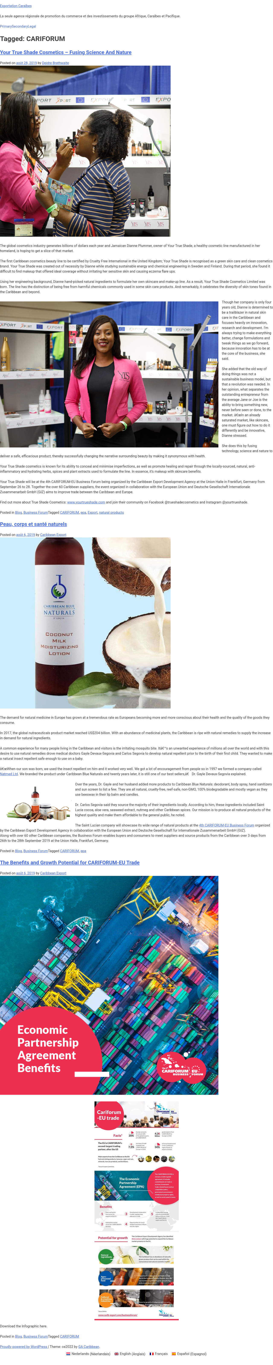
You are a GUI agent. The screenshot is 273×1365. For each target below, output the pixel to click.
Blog (18, 513)
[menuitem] (88, 1354)
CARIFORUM (69, 513)
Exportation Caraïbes (16, 6)
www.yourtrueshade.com (86, 502)
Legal (32, 26)
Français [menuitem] (161, 1354)
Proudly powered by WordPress (24, 1347)
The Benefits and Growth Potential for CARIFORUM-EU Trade (69, 863)
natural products (111, 513)
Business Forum (35, 513)
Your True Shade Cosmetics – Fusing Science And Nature (66, 52)
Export (92, 513)
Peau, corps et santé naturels (33, 524)
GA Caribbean (88, 1347)
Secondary (20, 26)
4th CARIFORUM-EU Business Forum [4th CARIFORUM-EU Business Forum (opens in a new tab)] (226, 825)
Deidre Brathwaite (55, 63)
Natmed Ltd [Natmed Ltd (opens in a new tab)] (9, 774)
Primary (6, 26)
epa (83, 513)
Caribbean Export (53, 535)
